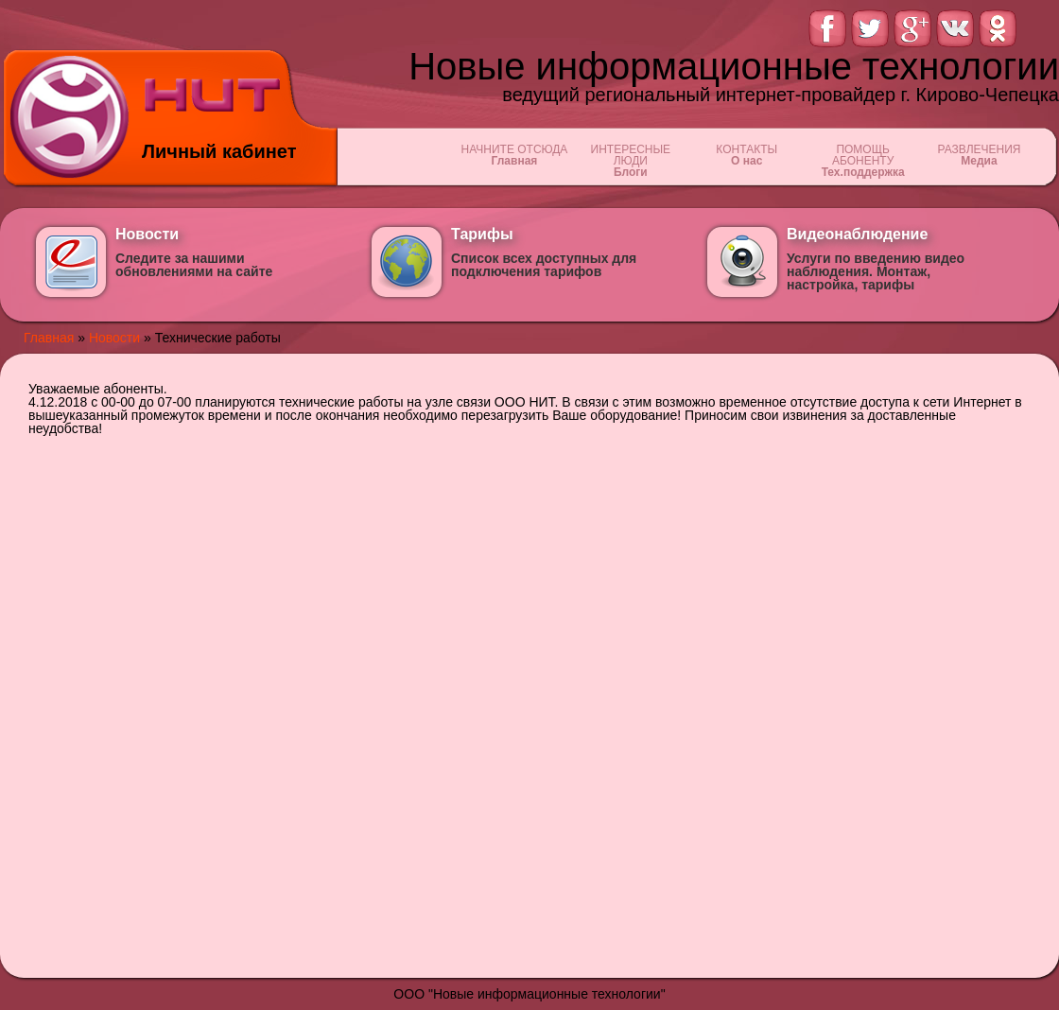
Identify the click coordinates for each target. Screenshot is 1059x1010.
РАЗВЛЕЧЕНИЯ (979, 154)
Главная (49, 337)
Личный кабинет (219, 151)
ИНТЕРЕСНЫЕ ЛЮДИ (630, 160)
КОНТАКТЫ (746, 154)
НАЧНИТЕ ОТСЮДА (514, 154)
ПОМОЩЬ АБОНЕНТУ (863, 160)
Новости (114, 337)
